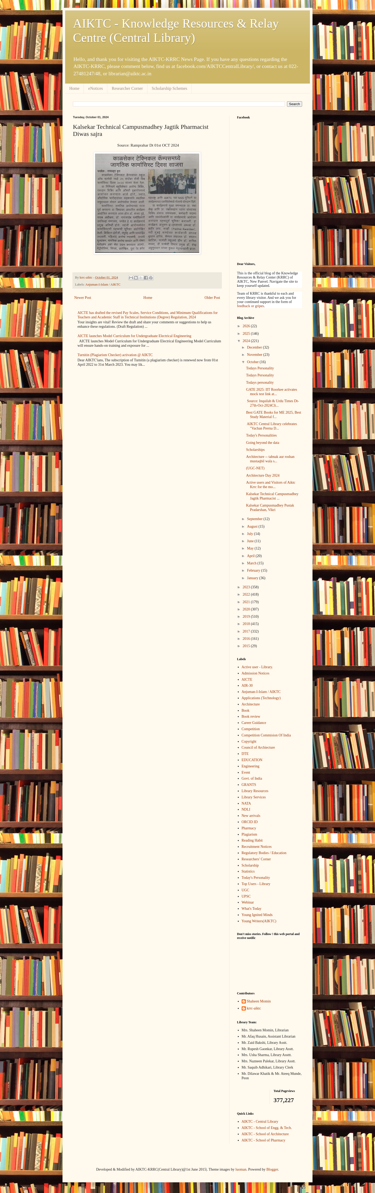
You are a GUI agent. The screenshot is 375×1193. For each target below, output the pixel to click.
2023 (247, 587)
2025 (247, 334)
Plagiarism (249, 834)
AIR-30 (247, 685)
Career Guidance (254, 723)
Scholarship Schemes (169, 88)
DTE (245, 754)
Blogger (272, 1169)
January (253, 578)
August (252, 526)
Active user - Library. (257, 667)
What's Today (251, 909)
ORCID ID (250, 822)
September (255, 519)
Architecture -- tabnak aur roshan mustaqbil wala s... (270, 459)
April (251, 556)
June (250, 541)
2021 (247, 602)
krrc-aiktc (254, 1008)
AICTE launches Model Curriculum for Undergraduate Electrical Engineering (134, 336)
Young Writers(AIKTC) (259, 921)
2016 (247, 639)
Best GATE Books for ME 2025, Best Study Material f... (273, 415)
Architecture (251, 704)
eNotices (95, 88)
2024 (247, 341)
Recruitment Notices (257, 847)
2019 (247, 616)
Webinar (248, 902)
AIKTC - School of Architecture (265, 1134)
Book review (251, 716)
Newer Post (82, 298)
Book (245, 710)
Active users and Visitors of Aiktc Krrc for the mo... (270, 485)
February (254, 570)
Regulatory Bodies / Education (264, 853)
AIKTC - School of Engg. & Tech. (267, 1128)
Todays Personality (260, 368)
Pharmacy (249, 828)
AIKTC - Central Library (260, 1121)
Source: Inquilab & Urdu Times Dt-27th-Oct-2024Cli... (272, 403)
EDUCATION (252, 760)
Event (246, 772)
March (252, 563)
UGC (245, 890)
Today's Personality (256, 878)
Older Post (212, 298)
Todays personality (260, 382)
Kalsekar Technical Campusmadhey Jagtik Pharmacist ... (272, 496)
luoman (240, 1169)
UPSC (246, 896)
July (250, 534)
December (255, 347)
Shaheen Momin (259, 1001)
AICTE (247, 679)
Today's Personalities (261, 435)
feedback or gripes (250, 306)
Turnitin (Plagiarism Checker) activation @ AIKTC (115, 355)
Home (74, 88)
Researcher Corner (127, 88)
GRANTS (249, 785)
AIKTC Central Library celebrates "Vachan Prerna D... (271, 426)
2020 (247, 609)
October (253, 362)
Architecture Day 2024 (262, 475)
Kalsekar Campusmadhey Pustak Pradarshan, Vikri (270, 507)
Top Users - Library (256, 884)
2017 (247, 631)
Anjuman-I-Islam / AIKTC (103, 284)
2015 (247, 646)
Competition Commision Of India (266, 735)
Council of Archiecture (258, 747)
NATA (246, 803)
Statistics (248, 871)
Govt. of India (252, 778)
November (255, 355)
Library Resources (255, 791)
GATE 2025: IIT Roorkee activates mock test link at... (271, 392)
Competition (251, 729)
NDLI (246, 809)
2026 (247, 326)
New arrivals (251, 816)
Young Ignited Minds (257, 915)
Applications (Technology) (261, 698)
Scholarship (250, 865)
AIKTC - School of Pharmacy (263, 1140)
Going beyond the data (262, 443)
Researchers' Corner (256, 859)
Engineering (250, 766)
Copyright (249, 741)
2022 (247, 594)
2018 (247, 624)
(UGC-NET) (255, 468)
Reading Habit (252, 840)
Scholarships (255, 450)
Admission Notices (256, 673)
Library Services (254, 797)
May (250, 548)
